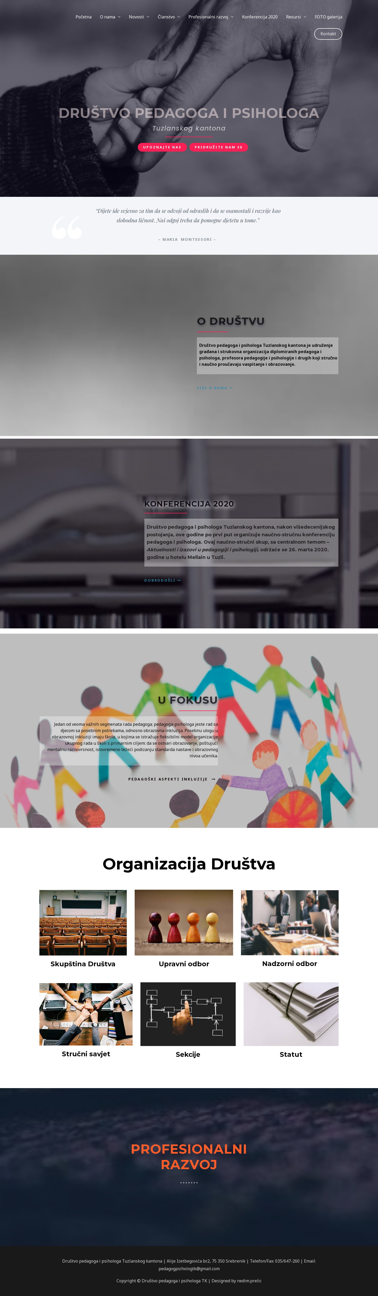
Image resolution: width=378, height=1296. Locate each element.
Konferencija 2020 (260, 17)
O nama (107, 17)
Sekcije (188, 1054)
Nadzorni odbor (289, 964)
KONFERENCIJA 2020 (189, 503)
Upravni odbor (184, 964)
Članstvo (166, 17)
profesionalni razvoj (189, 1156)
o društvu (231, 321)
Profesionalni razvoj (208, 17)
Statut (291, 1054)
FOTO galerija (328, 17)
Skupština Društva (83, 964)
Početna (84, 17)
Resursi (293, 17)
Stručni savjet (86, 1054)
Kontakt (328, 34)
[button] (162, 147)
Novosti (136, 17)
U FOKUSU (188, 700)
